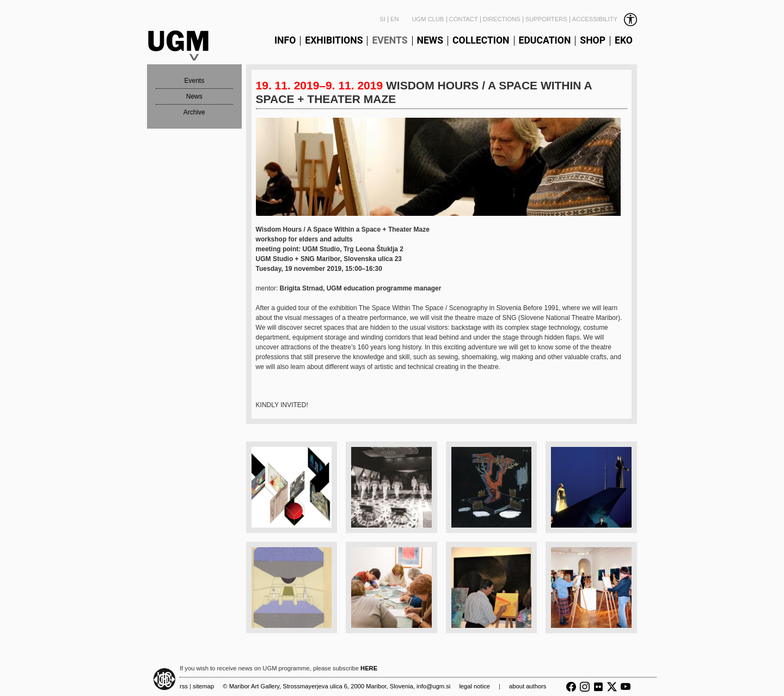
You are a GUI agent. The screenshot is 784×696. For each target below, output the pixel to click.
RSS (184, 686)
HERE (368, 668)
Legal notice (474, 686)
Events (389, 41)
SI (382, 19)
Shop (592, 41)
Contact (463, 19)
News (430, 41)
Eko (624, 41)
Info (285, 41)
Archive (194, 112)
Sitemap (203, 686)
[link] (603, 19)
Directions (501, 19)
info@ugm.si (433, 686)
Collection (480, 41)
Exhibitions (334, 41)
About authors (527, 686)
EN (394, 19)
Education (545, 41)
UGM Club (428, 19)
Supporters (546, 19)
